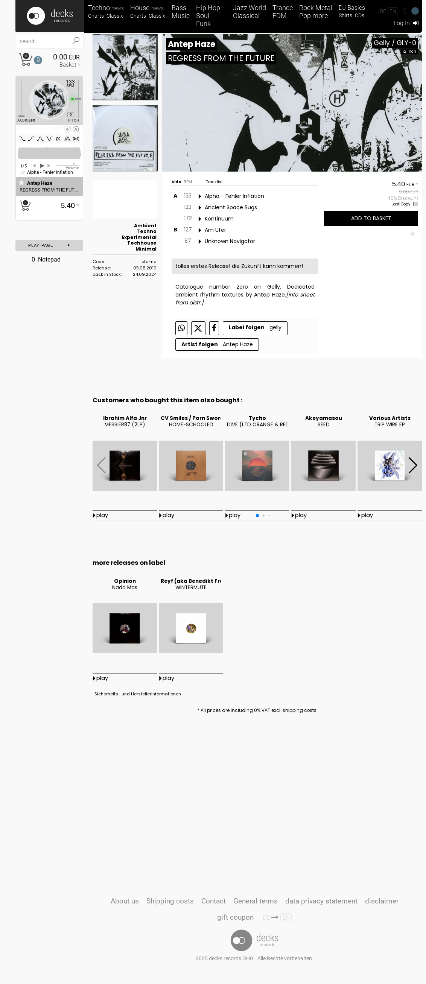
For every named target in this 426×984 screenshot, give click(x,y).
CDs (359, 15)
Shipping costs (170, 901)
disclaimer (382, 901)
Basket (67, 64)
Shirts (345, 15)
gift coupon (235, 917)
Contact (213, 901)
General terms (255, 901)
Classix (114, 16)
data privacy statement (321, 901)
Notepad (39, 259)
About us (125, 901)
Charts (96, 16)
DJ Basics (352, 7)
